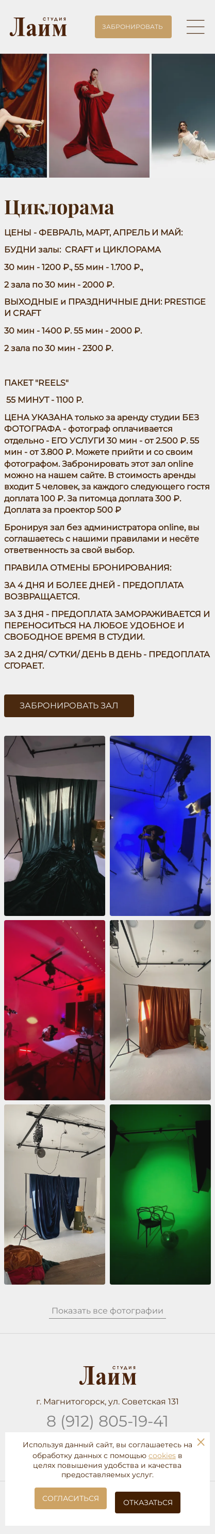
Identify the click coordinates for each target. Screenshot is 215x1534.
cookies (162, 1455)
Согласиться (70, 1498)
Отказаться (148, 1502)
